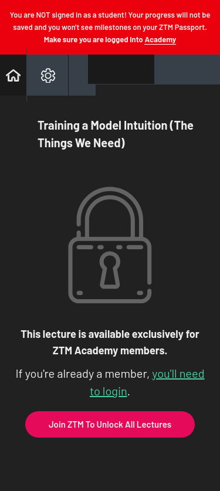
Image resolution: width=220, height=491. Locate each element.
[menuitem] (47, 75)
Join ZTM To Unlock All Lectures (110, 424)
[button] (13, 75)
